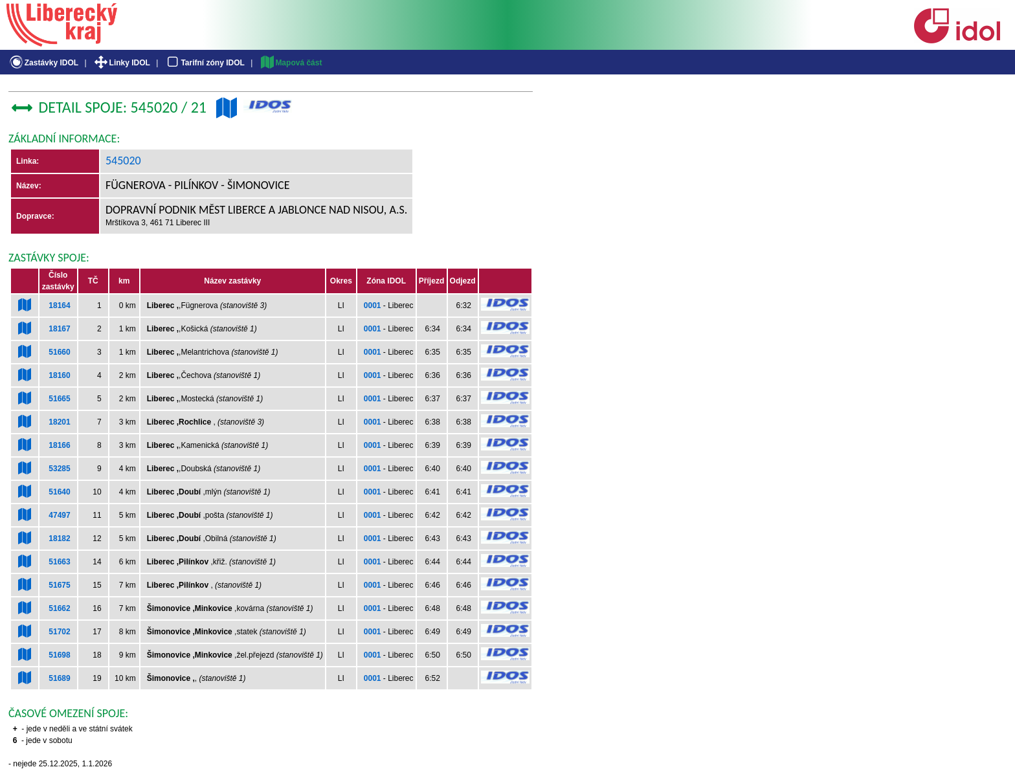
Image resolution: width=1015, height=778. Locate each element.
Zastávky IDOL (43, 62)
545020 (123, 160)
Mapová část (290, 62)
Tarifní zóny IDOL (204, 62)
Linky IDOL (121, 62)
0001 (372, 305)
